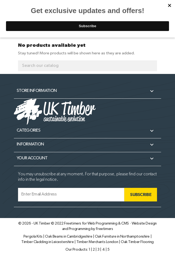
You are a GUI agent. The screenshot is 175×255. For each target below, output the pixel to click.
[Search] (87, 65)
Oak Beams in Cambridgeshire (69, 236)
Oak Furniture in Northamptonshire (122, 236)
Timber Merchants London (97, 242)
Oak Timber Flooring (137, 242)
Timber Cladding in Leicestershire (47, 242)
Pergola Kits (33, 236)
